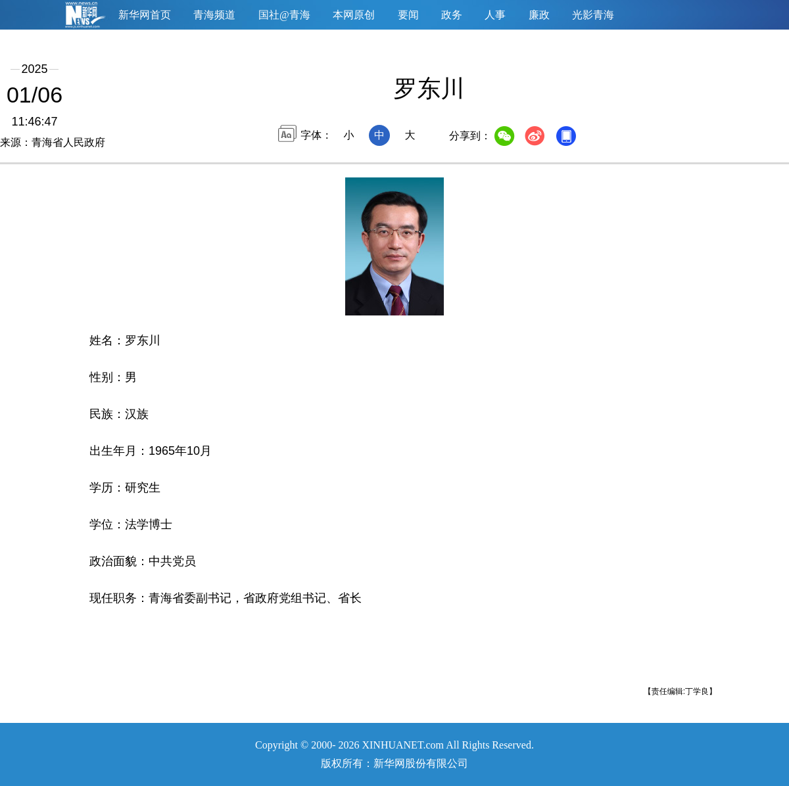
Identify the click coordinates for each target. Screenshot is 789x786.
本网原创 (354, 14)
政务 (451, 14)
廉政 (539, 14)
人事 (495, 14)
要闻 (408, 14)
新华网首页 (144, 14)
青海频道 (214, 14)
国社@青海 (284, 14)
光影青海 (593, 14)
